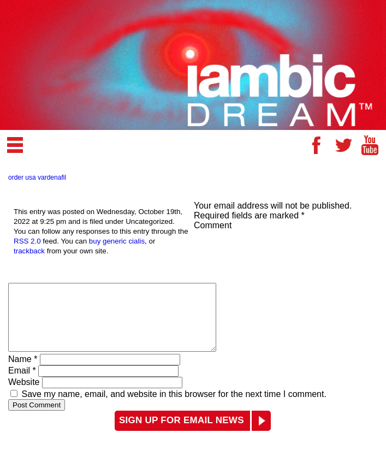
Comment (212, 225)
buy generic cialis (117, 241)
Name (22, 372)
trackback (29, 251)
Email (22, 383)
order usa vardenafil (37, 177)
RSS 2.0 (27, 241)
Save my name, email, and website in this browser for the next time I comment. (173, 407)
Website (24, 395)
